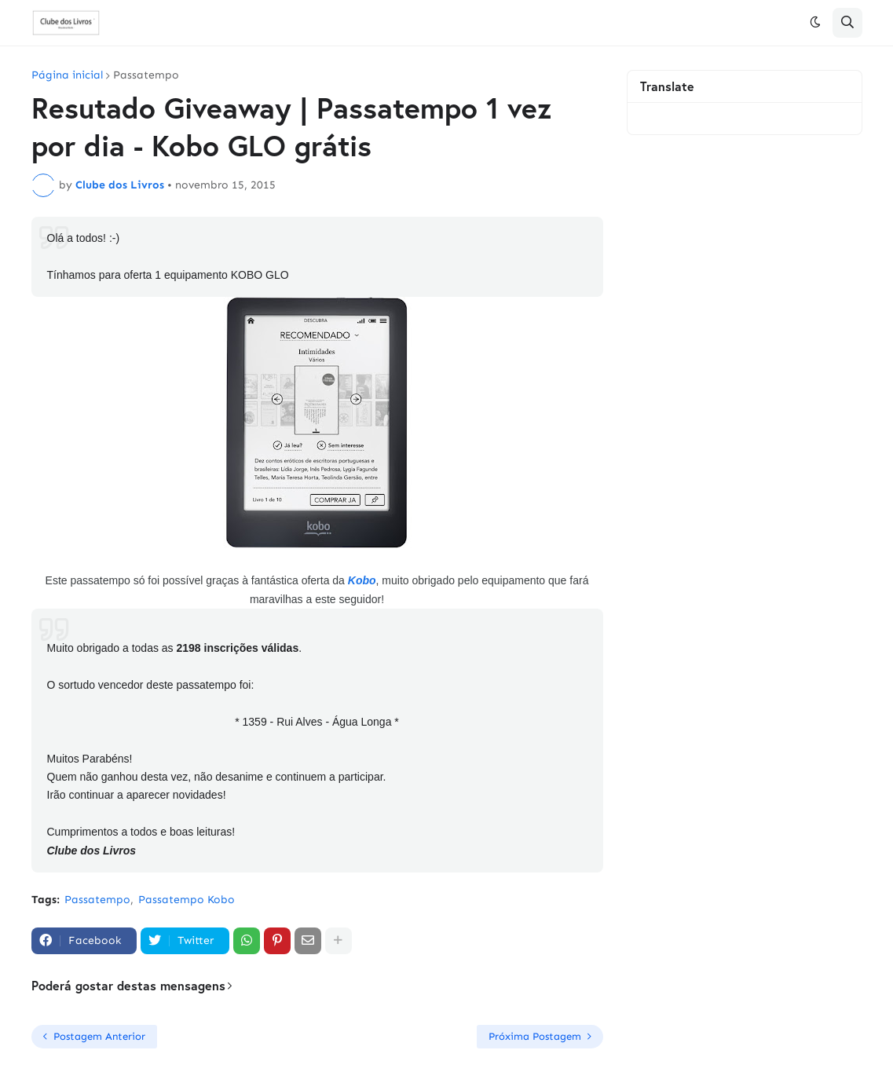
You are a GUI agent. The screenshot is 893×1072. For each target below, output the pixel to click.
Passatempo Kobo (186, 899)
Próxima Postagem (535, 1036)
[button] (815, 23)
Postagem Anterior (99, 1036)
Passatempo (146, 75)
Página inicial (67, 75)
